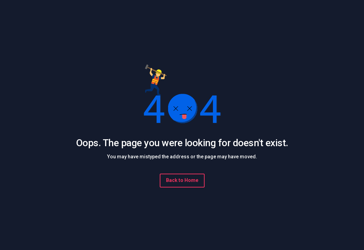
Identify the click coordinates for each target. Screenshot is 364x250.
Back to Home (182, 180)
